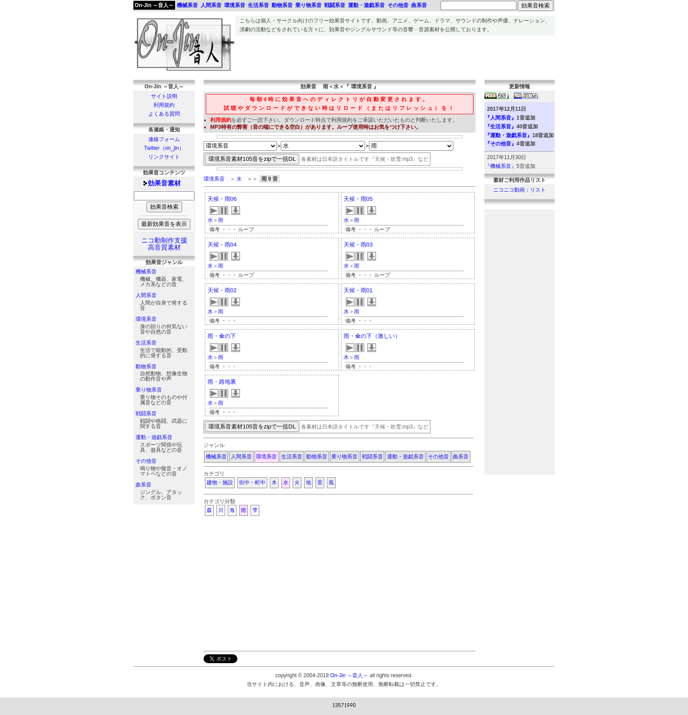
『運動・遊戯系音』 (508, 135)
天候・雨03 (358, 244)
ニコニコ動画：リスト (519, 190)
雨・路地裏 (222, 381)
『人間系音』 (500, 118)
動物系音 (146, 366)
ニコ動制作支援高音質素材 (164, 244)
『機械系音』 (500, 166)
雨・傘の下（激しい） (372, 336)
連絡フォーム (164, 139)
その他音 (146, 461)
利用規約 (164, 105)
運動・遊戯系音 (154, 437)
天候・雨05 (358, 199)
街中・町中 (252, 482)
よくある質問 (164, 114)
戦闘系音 (146, 413)
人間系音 (146, 295)
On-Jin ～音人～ (154, 5)
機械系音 (146, 272)
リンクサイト (164, 157)
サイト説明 (164, 96)
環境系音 (146, 319)
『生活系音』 (500, 126)
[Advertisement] (395, 55)
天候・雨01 (358, 290)
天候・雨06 (222, 199)
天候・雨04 (222, 244)
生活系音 (146, 343)
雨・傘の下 (222, 336)
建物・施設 (220, 482)
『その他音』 (500, 144)
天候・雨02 (222, 290)
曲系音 (143, 485)
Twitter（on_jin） (164, 148)
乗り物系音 (149, 390)
